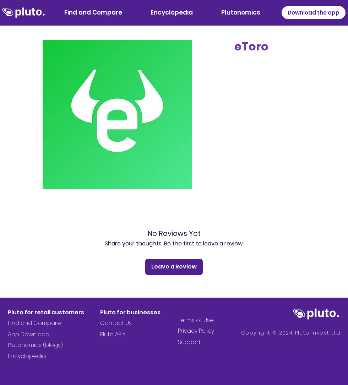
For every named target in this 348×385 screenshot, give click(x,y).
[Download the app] (314, 12)
